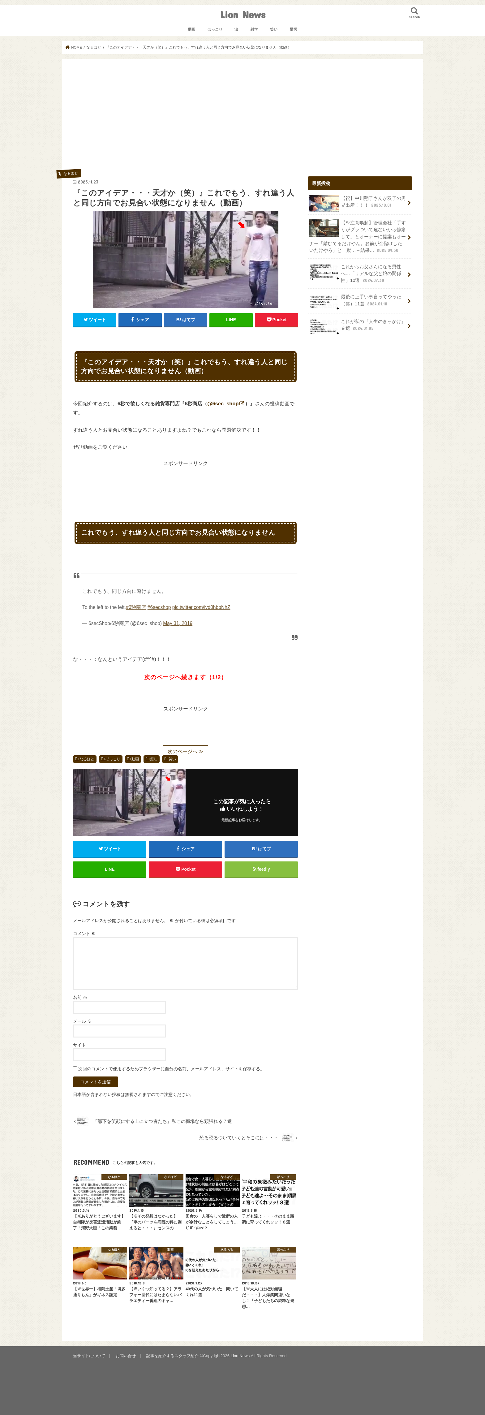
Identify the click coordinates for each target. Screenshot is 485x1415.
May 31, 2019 (177, 623)
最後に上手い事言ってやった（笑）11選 (355, 302)
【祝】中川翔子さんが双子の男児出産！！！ (357, 203)
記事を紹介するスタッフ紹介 (172, 1355)
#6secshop (159, 607)
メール (82, 1021)
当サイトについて (89, 1355)
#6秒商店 (136, 607)
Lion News (242, 14)
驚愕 (293, 29)
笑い (273, 29)
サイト (79, 1045)
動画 (191, 29)
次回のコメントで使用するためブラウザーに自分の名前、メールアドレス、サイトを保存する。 (171, 1069)
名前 (80, 997)
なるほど (86, 759)
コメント (84, 933)
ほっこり (215, 29)
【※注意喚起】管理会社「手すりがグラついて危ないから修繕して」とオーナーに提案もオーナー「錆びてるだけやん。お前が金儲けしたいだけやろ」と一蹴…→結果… (357, 236)
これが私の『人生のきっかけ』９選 (357, 326)
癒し (153, 759)
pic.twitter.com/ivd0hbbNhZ (201, 607)
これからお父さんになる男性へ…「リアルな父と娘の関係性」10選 (355, 273)
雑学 (254, 29)
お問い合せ (126, 1355)
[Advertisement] (242, 116)
